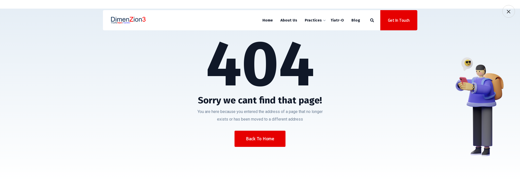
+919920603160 (122, 5)
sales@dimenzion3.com (166, 5)
